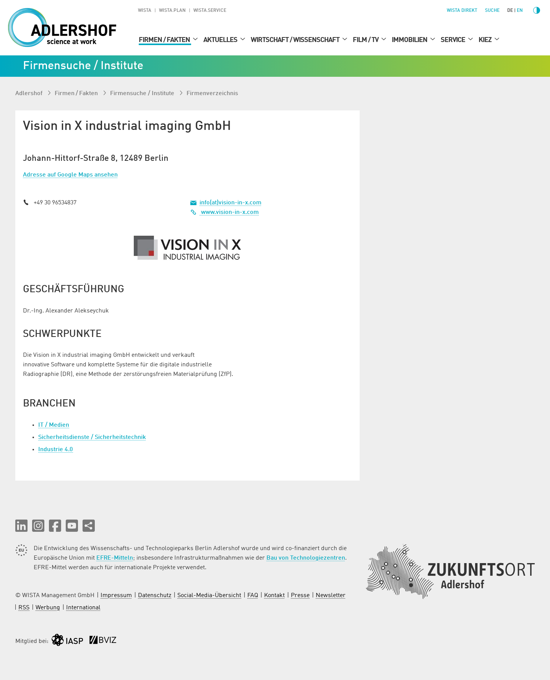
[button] (21, 525)
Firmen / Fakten (165, 40)
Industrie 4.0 (55, 450)
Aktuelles (220, 40)
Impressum (116, 596)
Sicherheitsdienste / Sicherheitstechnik (92, 437)
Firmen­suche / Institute (143, 94)
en (520, 10)
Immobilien (410, 40)
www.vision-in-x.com (224, 212)
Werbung (48, 608)
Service (453, 40)
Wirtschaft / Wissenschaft (296, 40)
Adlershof (29, 94)
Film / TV (366, 40)
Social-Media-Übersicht (209, 596)
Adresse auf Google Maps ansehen (70, 175)
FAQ (252, 596)
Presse (300, 596)
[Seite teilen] (88, 525)
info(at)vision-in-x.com (230, 203)
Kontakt (274, 596)
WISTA (144, 10)
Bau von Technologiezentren (305, 558)
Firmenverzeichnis (212, 94)
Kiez (486, 40)
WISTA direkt (462, 10)
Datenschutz (154, 596)
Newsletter (331, 596)
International (83, 608)
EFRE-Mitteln (114, 558)
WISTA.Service (209, 10)
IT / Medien (53, 425)
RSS (23, 608)
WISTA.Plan (172, 10)
